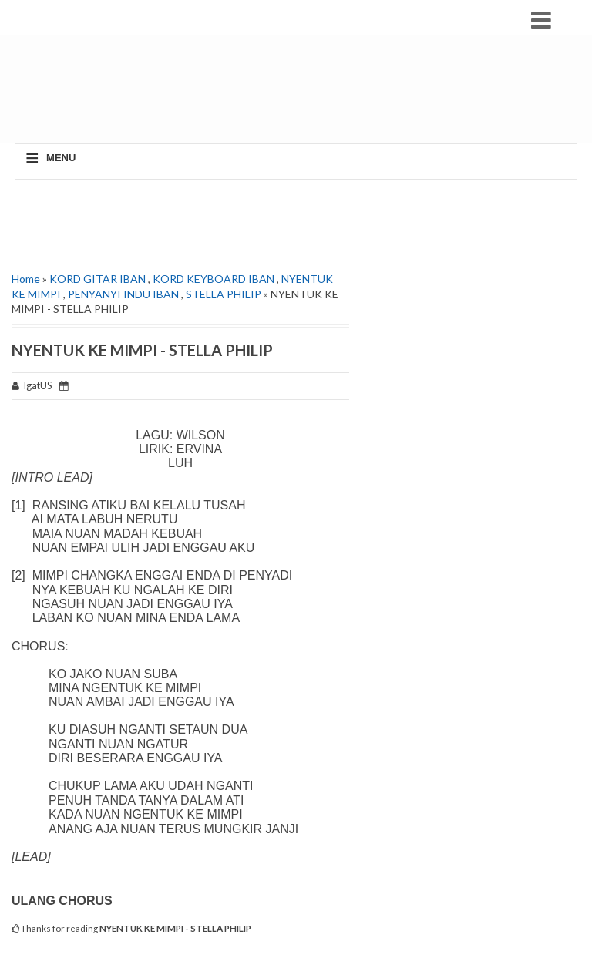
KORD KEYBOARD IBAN (213, 278)
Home (26, 278)
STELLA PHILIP (223, 294)
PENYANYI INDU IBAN (123, 294)
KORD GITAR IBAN (97, 278)
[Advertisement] (299, 97)
